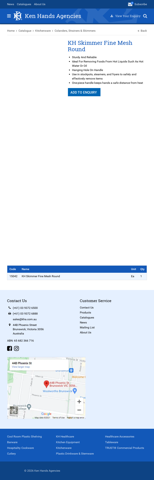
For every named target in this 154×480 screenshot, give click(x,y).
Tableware (111, 442)
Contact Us (87, 307)
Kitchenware (43, 30)
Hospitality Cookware (20, 448)
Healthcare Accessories (119, 436)
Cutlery (11, 453)
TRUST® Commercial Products (124, 448)
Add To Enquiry (84, 92)
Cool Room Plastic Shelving (24, 436)
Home (11, 30)
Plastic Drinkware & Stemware (75, 453)
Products (85, 312)
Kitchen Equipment (68, 442)
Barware (12, 442)
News (10, 4)
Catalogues (24, 4)
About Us (39, 4)
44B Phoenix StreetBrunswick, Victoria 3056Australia (28, 329)
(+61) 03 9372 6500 (25, 308)
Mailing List (87, 327)
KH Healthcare (65, 436)
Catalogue (24, 30)
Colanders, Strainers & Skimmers (75, 30)
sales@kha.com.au (25, 319)
